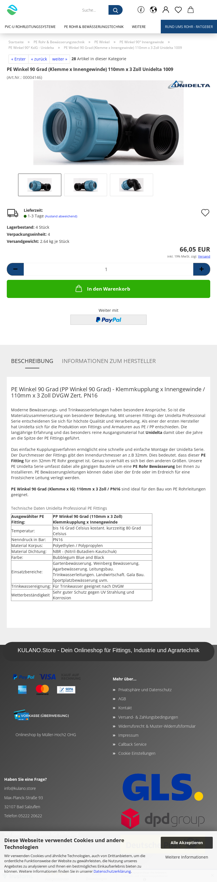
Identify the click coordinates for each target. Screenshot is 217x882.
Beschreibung (32, 361)
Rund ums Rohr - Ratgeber (189, 26)
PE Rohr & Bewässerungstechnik (93, 26)
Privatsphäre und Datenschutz (145, 689)
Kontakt (125, 707)
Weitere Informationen (186, 857)
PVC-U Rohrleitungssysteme (30, 26)
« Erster (18, 59)
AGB (122, 698)
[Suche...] (115, 10)
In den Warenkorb (102, 288)
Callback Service (132, 744)
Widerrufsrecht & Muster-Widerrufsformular (157, 726)
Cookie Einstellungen (136, 753)
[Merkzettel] (178, 10)
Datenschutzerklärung (112, 871)
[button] (153, 10)
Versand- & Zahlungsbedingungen (148, 717)
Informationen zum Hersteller (109, 361)
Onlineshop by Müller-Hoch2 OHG (46, 734)
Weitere (139, 26)
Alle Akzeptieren (187, 842)
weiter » (59, 59)
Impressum (128, 735)
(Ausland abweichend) (61, 216)
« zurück (39, 59)
